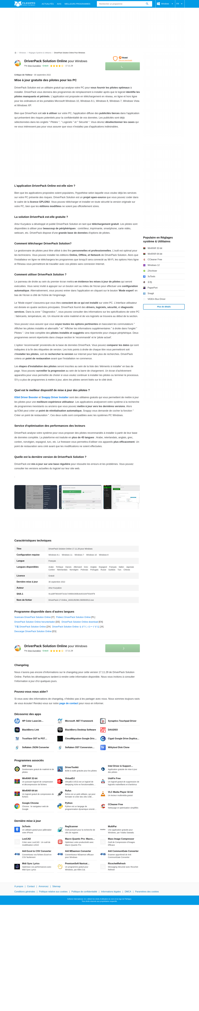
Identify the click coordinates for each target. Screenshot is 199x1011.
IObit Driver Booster (26, 397)
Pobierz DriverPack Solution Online (73, 617)
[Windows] (22, 53)
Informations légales (111, 891)
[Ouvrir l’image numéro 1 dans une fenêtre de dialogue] (80, 497)
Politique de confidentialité (84, 891)
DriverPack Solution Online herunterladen (34, 622)
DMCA (128, 891)
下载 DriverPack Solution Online (30, 627)
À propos (18, 886)
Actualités (48, 4)
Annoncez (44, 886)
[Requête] (124, 4)
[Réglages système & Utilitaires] (40, 53)
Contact (31, 886)
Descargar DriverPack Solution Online (33, 631)
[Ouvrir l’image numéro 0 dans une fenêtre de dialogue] (35, 497)
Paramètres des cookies (147, 891)
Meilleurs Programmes (77, 4)
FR (179, 4)
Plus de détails (164, 307)
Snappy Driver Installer (55, 397)
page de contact (68, 703)
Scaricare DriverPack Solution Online (32, 617)
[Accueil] (15, 53)
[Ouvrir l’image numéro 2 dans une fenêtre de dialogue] (124, 497)
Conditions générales (24, 891)
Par (32, 66)
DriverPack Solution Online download (80, 622)
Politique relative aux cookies (53, 891)
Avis (59, 4)
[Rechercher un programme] (147, 4)
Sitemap (56, 886)
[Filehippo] (24, 4)
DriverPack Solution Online (55, 61)
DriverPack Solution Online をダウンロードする (75, 627)
